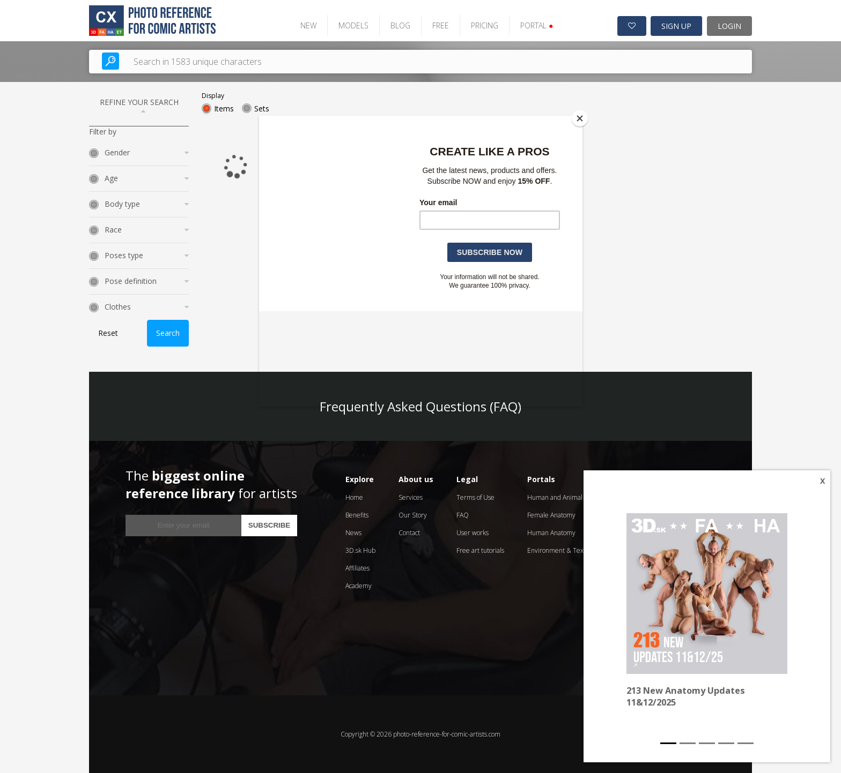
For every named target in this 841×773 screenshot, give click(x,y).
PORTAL (536, 25)
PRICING (484, 25)
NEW (308, 25)
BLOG (400, 25)
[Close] (580, 118)
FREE (440, 25)
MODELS (353, 25)
